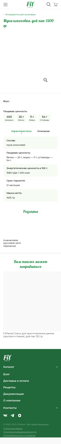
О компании (11, 400)
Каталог (30, 366)
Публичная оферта (12, 428)
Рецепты (9, 387)
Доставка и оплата (16, 380)
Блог (6, 374)
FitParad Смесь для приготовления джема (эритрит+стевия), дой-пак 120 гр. (28, 335)
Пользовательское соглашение (19, 435)
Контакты (30, 407)
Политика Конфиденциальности (19, 432)
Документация (13, 394)
